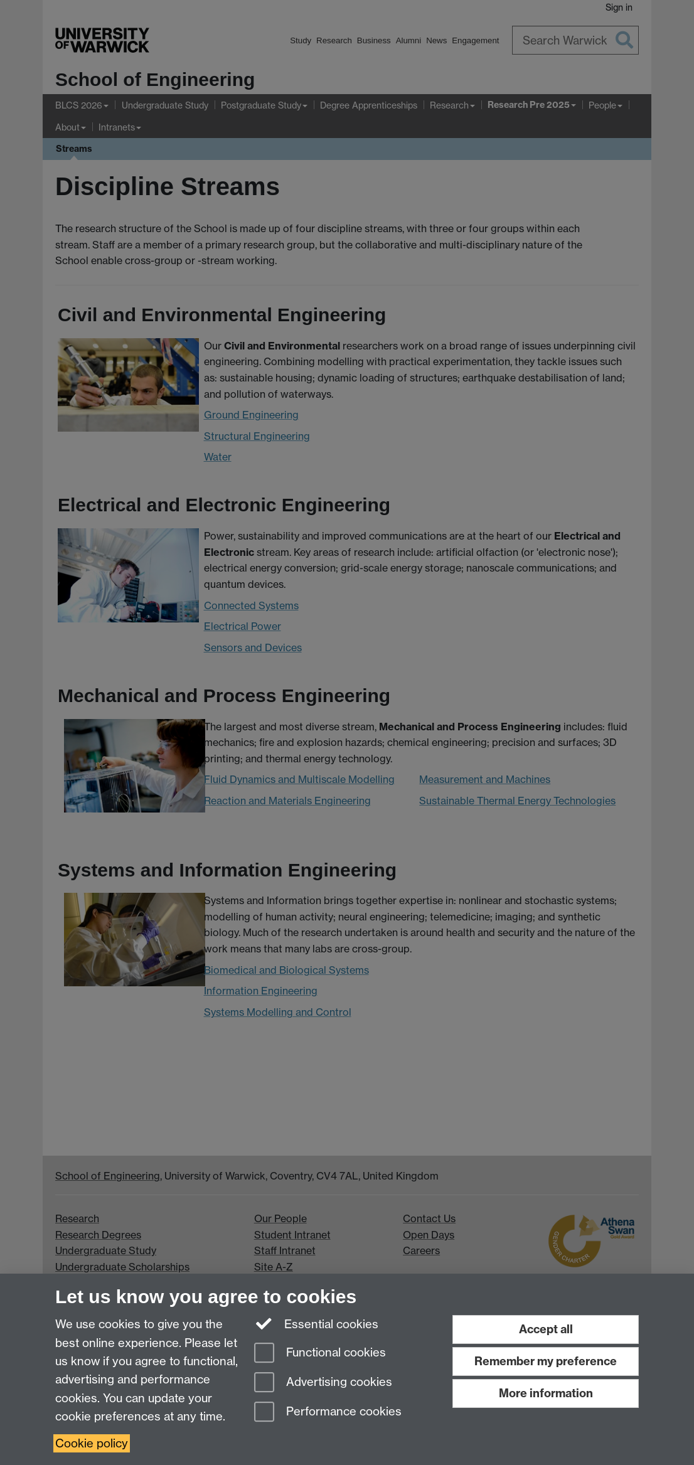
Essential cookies (316, 1323)
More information (546, 1393)
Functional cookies (320, 1353)
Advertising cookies (323, 1383)
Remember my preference (545, 1361)
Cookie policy (91, 1443)
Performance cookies (328, 1412)
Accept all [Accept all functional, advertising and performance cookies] (546, 1329)
